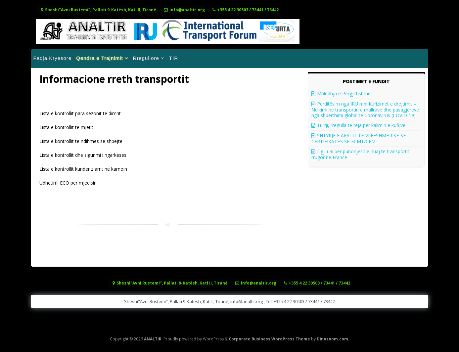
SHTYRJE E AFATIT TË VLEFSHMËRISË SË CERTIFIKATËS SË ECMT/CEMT (358, 138)
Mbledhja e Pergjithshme (344, 93)
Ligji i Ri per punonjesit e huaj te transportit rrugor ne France (360, 154)
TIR (173, 58)
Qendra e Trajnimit (99, 58)
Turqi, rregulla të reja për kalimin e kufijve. (361, 125)
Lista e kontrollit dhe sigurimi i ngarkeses (82, 155)
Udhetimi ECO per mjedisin (68, 183)
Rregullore (146, 58)
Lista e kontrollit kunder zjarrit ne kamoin (83, 169)
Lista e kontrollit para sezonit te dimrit (80, 113)
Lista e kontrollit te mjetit (66, 127)
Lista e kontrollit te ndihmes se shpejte (80, 141)
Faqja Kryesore (52, 58)
